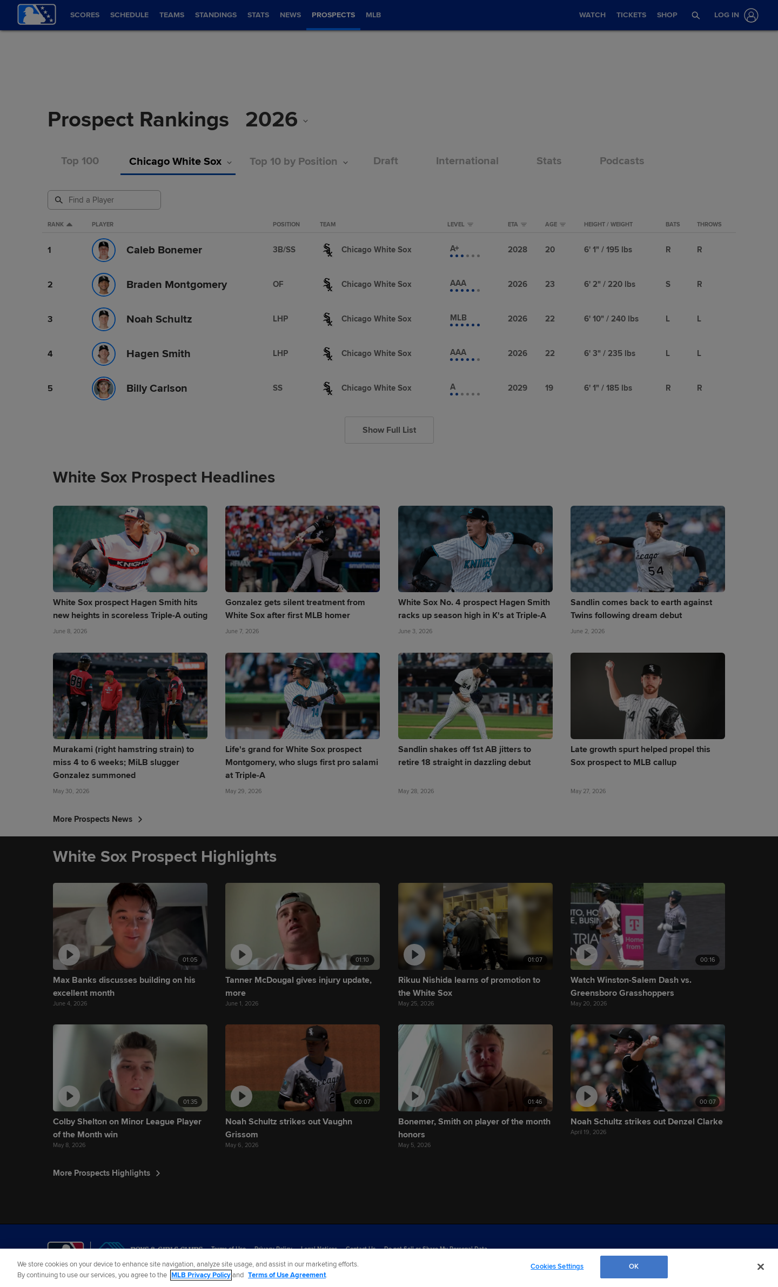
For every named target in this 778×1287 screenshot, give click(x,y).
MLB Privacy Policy (201, 1275)
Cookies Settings (557, 1266)
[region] (389, 1268)
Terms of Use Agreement (287, 1275)
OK (634, 1266)
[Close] (761, 1266)
